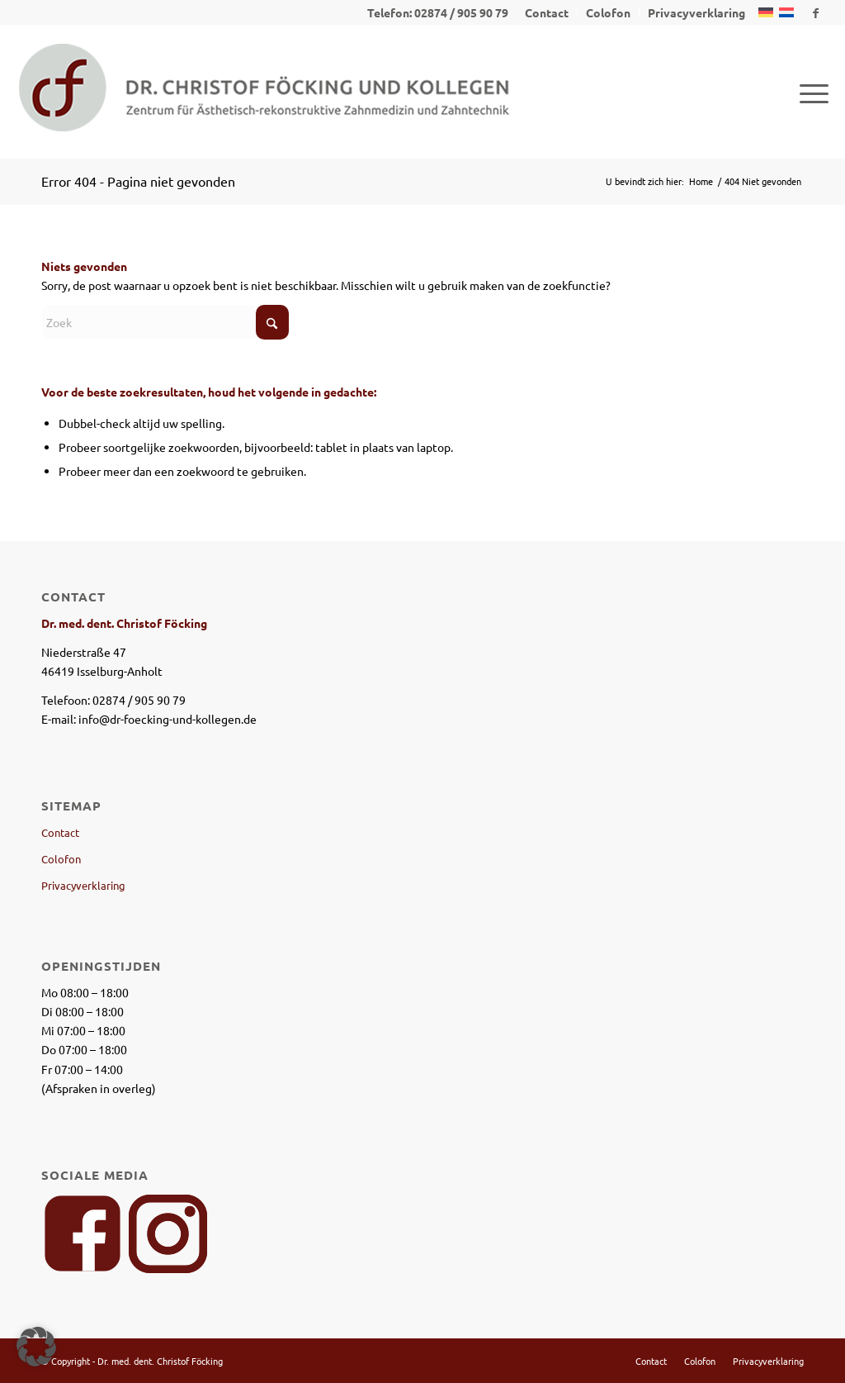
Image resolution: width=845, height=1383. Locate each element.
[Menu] (808, 92)
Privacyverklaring (83, 885)
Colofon (61, 859)
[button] (36, 1346)
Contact (60, 832)
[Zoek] (165, 322)
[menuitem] (547, 12)
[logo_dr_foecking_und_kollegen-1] (264, 92)
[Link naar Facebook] (816, 12)
